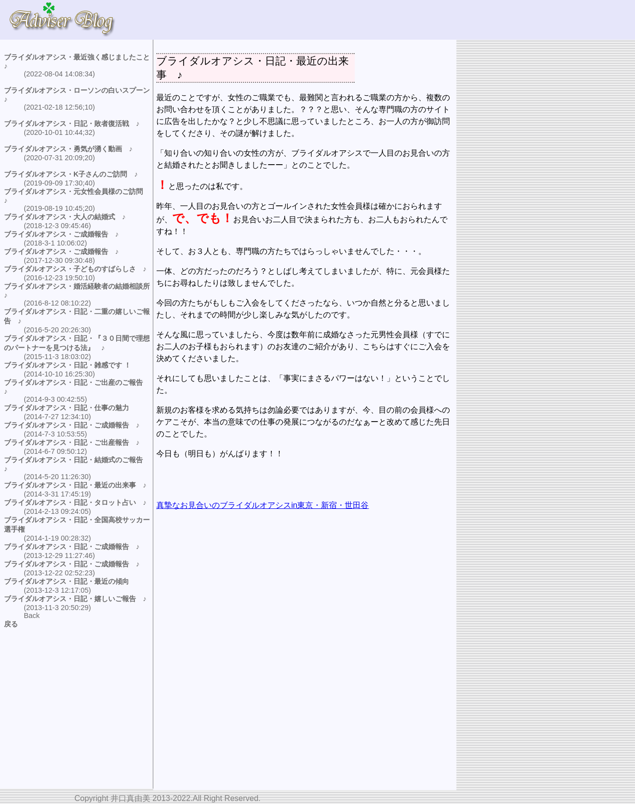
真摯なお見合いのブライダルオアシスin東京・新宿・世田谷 (262, 505)
